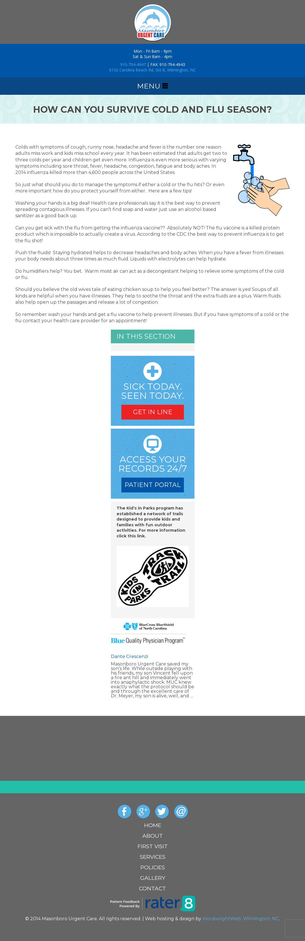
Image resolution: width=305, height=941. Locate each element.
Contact (152, 888)
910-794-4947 (133, 64)
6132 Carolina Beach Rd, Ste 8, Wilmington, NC (152, 70)
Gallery (152, 878)
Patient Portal (152, 485)
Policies (152, 867)
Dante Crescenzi (129, 656)
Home (152, 825)
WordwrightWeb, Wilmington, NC (240, 918)
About (152, 836)
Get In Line (152, 412)
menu (152, 86)
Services (152, 857)
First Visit (153, 846)
